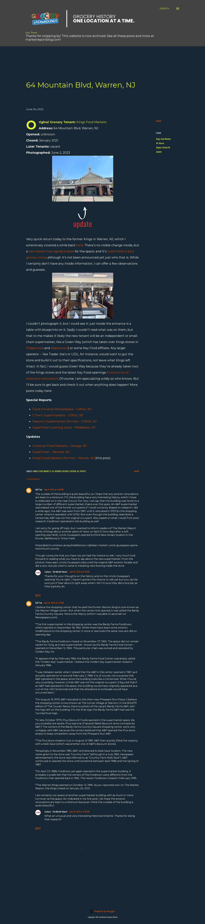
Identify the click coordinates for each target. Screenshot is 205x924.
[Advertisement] (79, 53)
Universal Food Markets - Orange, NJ (59, 446)
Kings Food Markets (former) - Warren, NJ (63, 458)
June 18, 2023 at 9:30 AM (79, 811)
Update (158, 151)
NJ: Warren (160, 143)
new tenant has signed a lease (51, 251)
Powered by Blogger (102, 911)
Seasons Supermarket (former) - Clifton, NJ (64, 421)
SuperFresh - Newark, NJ (51, 452)
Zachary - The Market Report (55, 571)
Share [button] (158, 121)
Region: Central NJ (163, 147)
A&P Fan (38, 489)
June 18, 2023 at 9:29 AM (79, 571)
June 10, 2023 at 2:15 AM (54, 602)
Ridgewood (35, 348)
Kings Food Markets (163, 138)
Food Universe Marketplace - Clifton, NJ (62, 409)
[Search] (164, 8)
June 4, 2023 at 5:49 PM (53, 489)
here (79, 245)
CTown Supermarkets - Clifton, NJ (57, 415)
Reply (38, 595)
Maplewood (59, 348)
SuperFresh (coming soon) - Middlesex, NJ (63, 427)
